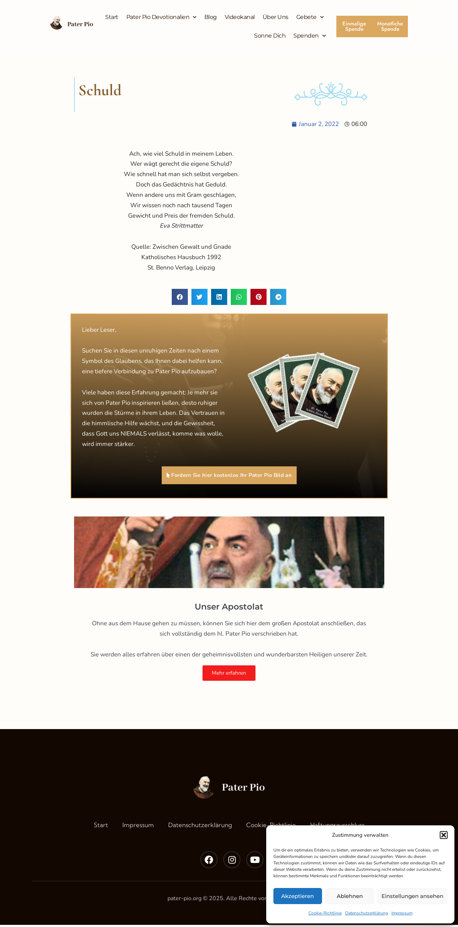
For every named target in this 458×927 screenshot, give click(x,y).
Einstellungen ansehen (412, 896)
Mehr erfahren (229, 674)
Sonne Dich (270, 35)
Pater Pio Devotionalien (161, 17)
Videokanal (240, 17)
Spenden (309, 35)
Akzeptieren (297, 896)
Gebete (310, 17)
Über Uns (275, 17)
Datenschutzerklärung (366, 913)
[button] (443, 835)
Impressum (402, 913)
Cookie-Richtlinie (325, 913)
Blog (210, 17)
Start (111, 17)
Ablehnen (350, 896)
